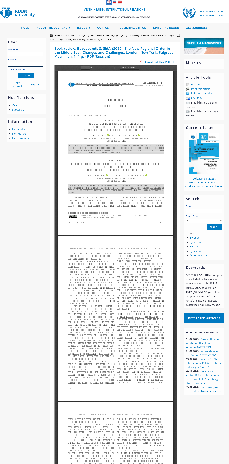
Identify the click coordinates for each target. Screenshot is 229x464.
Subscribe (18, 109)
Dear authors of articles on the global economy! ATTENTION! (203, 343)
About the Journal (52, 27)
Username (13, 49)
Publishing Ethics (132, 27)
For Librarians (20, 138)
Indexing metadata (202, 93)
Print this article (200, 89)
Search (189, 206)
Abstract (196, 84)
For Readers (19, 129)
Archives (66, 35)
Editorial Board (166, 27)
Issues (82, 27)
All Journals (197, 27)
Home (25, 27)
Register (35, 84)
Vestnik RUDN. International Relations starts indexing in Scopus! (203, 363)
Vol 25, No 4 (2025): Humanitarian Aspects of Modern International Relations (204, 182)
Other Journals (198, 255)
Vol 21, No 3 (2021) (80, 35)
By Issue (195, 237)
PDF (109, 39)
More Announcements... (207, 391)
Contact (104, 27)
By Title (194, 246)
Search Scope (204, 219)
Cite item (196, 98)
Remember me (18, 69)
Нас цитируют (209, 387)
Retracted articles (204, 318)
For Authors (19, 133)
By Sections (197, 251)
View (15, 105)
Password (12, 59)
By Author (196, 242)
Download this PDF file (160, 62)
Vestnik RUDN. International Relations (114, 12)
